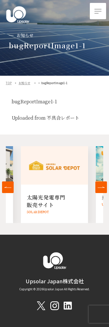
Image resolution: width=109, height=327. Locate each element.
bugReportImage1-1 (34, 101)
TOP (9, 83)
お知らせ (24, 83)
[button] (8, 187)
